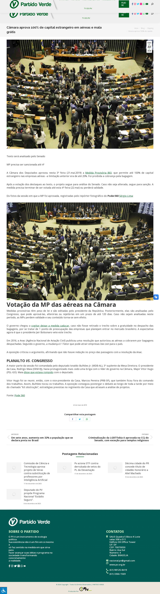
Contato (4, 2)
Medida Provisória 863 (98, 172)
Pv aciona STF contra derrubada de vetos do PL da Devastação (87, 467)
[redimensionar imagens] (14, 467)
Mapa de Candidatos (71, 2)
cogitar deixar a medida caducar (50, 325)
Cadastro (18, 2)
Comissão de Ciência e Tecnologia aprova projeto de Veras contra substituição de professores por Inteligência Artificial (37, 471)
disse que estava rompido (38, 372)
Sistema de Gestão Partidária (42, 2)
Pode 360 (19, 395)
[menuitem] (63, 9)
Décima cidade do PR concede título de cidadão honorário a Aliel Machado (137, 468)
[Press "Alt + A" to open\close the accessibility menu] (3, 590)
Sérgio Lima (126, 195)
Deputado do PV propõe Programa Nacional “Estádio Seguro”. (34, 494)
